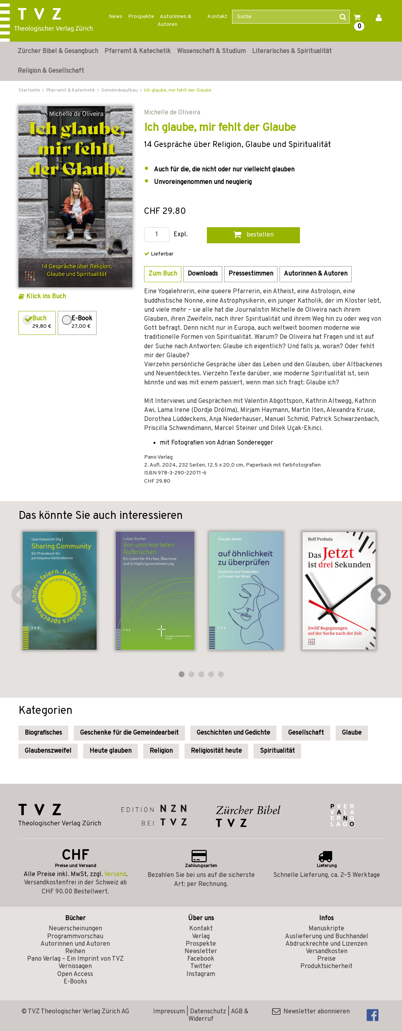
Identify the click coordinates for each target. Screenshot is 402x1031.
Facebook (200, 959)
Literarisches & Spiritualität (292, 51)
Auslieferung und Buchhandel (326, 937)
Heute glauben (111, 751)
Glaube (352, 733)
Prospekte (141, 16)
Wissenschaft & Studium (211, 51)
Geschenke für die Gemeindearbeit (129, 733)
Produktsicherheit (326, 966)
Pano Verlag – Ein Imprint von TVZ (75, 959)
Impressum (169, 1012)
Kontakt (217, 16)
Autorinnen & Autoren (174, 20)
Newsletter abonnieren (311, 1012)
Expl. (181, 235)
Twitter (201, 966)
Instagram (200, 974)
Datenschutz (208, 1012)
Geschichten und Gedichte (233, 733)
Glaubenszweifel (48, 751)
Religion (161, 751)
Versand (115, 874)
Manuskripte (326, 929)
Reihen (75, 952)
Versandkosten (326, 952)
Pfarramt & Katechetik (137, 51)
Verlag (201, 937)
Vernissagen (75, 966)
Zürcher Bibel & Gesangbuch (58, 51)
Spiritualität (277, 751)
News (115, 16)
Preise (326, 959)
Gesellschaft (306, 733)
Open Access (75, 974)
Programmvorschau (75, 937)
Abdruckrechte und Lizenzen (326, 944)
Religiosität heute (216, 751)
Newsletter (201, 952)
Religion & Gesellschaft (51, 71)
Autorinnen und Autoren (75, 944)
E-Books (75, 982)
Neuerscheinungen (75, 929)
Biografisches (43, 733)
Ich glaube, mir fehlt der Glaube (177, 90)
